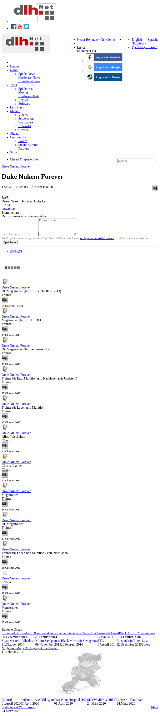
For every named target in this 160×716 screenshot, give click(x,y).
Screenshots (26, 118)
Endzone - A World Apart (37, 703)
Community (18, 137)
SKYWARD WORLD (101, 703)
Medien (15, 111)
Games (14, 66)
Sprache (153, 39)
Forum (22, 141)
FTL (101, 644)
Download (9, 209)
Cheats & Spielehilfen (24, 159)
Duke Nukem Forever (16, 166)
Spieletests (25, 88)
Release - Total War (130, 703)
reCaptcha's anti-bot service (97, 241)
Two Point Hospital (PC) (70, 703)
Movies (23, 92)
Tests (13, 85)
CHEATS (16, 254)
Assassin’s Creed (107, 636)
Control (7, 703)
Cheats (14, 133)
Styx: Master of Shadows (18, 644)
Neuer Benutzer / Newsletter (96, 39)
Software (24, 103)
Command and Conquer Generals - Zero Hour (65, 636)
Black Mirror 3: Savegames (79, 644)
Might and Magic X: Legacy (21, 651)
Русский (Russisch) (145, 47)
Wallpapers (25, 122)
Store (13, 152)
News (14, 70)
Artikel (23, 100)
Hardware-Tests (28, 96)
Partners (23, 148)
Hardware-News (29, 77)
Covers (23, 130)
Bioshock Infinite (128, 644)
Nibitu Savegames (47, 644)
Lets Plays (17, 107)
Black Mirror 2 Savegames (137, 636)
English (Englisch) (139, 41)
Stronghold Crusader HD (18, 636)
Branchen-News (29, 81)
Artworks (24, 126)
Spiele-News (26, 73)
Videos (23, 115)
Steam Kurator (28, 145)
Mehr (154, 710)
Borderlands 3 (49, 651)
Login (81, 47)
